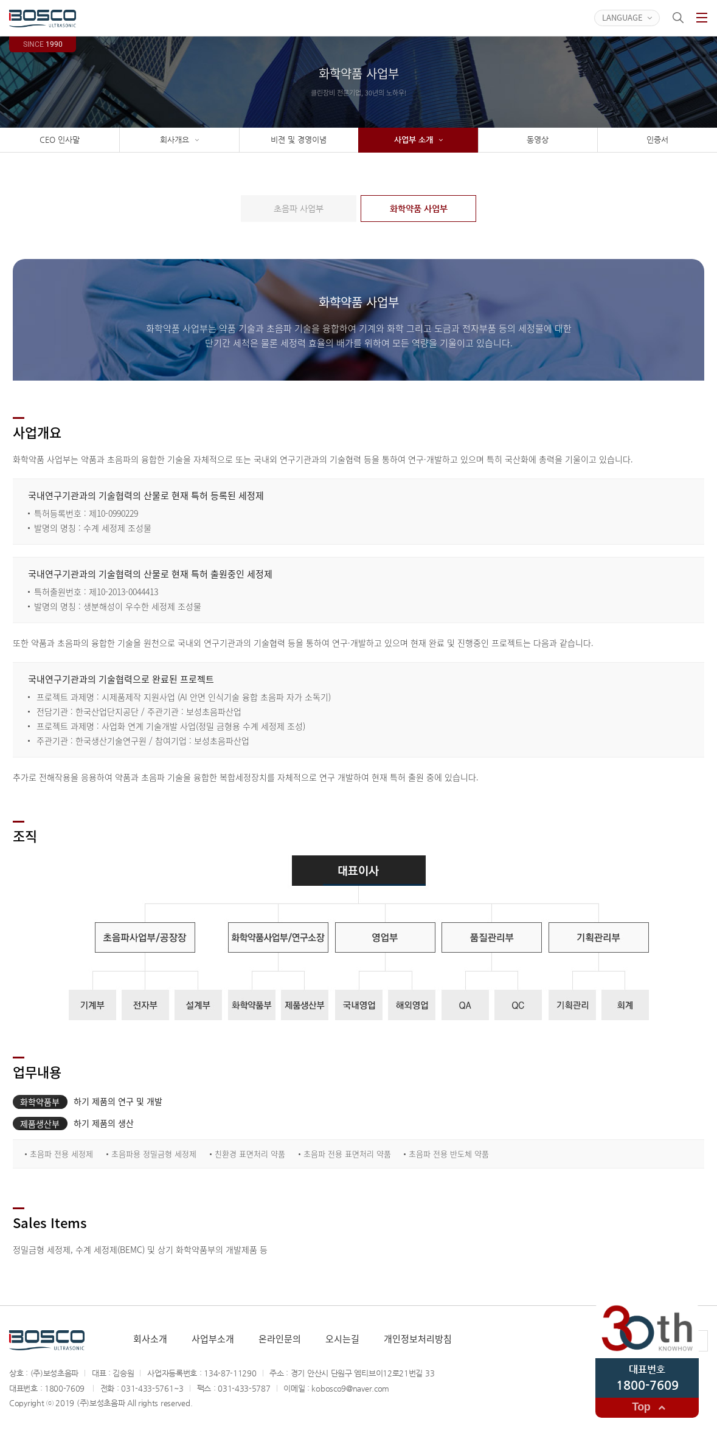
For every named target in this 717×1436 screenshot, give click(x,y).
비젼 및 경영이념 (299, 139)
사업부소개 (213, 1338)
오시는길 (342, 1338)
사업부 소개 (418, 140)
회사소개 (150, 1338)
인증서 (657, 139)
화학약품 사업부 (419, 208)
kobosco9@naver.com (350, 1388)
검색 (678, 17)
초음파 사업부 (299, 208)
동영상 (538, 139)
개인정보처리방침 (418, 1338)
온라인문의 (279, 1338)
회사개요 (179, 140)
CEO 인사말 (60, 139)
